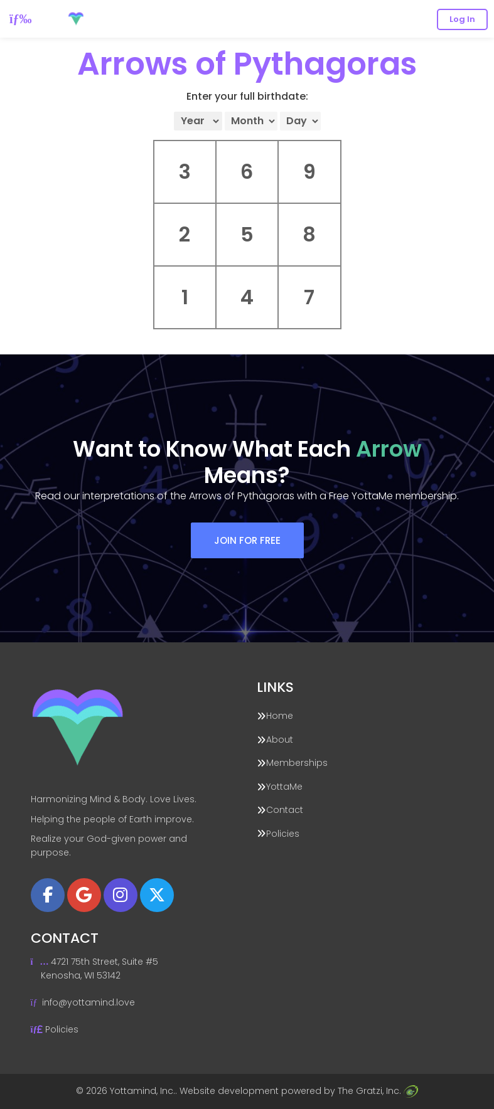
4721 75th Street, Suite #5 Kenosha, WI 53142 (95, 968)
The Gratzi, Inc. (378, 1091)
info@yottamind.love (88, 1002)
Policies (282, 833)
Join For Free (247, 540)
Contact (284, 810)
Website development (229, 1091)
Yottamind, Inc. (142, 1091)
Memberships (297, 762)
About (279, 739)
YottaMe (284, 786)
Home (279, 715)
